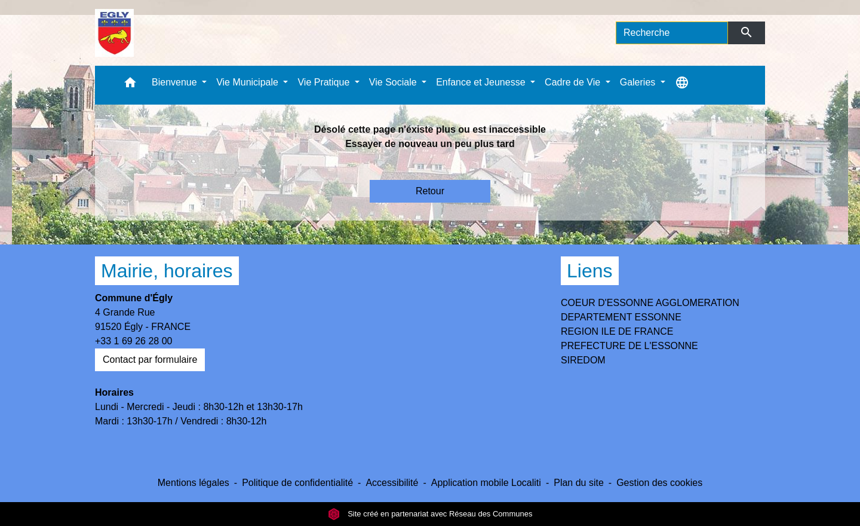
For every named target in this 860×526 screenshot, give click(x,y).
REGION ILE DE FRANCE (617, 331)
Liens (590, 271)
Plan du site (579, 483)
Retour (430, 191)
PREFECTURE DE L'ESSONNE (629, 346)
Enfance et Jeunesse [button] (482, 82)
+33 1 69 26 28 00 (133, 341)
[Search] (672, 33)
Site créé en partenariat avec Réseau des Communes (430, 513)
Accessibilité (392, 483)
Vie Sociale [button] (394, 82)
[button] (130, 85)
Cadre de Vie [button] (574, 82)
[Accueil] (114, 33)
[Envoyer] (747, 33)
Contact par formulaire (150, 359)
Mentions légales (193, 483)
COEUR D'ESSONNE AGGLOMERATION (650, 303)
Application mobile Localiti (486, 483)
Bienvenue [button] (175, 82)
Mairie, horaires (167, 271)
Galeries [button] (639, 82)
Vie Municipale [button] (248, 82)
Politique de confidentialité (297, 483)
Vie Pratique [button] (324, 82)
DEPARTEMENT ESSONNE (621, 317)
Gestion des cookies (659, 483)
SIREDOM (583, 360)
